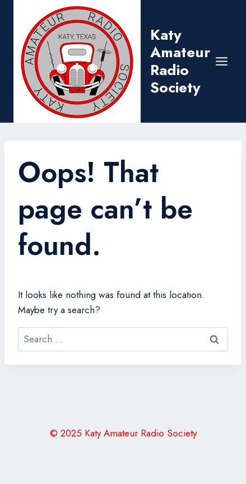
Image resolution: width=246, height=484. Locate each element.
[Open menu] (222, 61)
